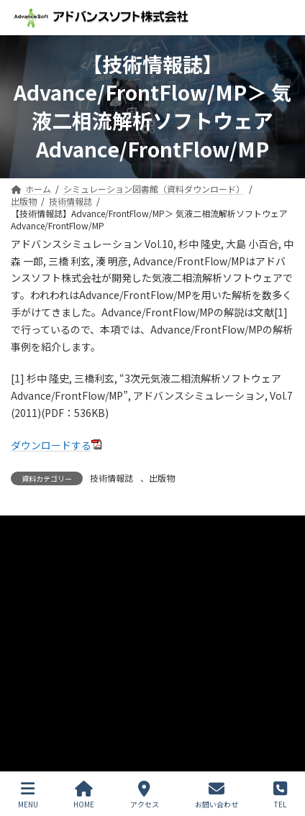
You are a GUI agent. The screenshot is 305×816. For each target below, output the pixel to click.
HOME (83, 795)
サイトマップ (37, 555)
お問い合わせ (37, 581)
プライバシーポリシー (54, 528)
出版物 (162, 478)
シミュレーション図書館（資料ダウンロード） (101, 608)
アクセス (144, 795)
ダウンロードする (51, 445)
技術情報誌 (111, 478)
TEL (280, 795)
